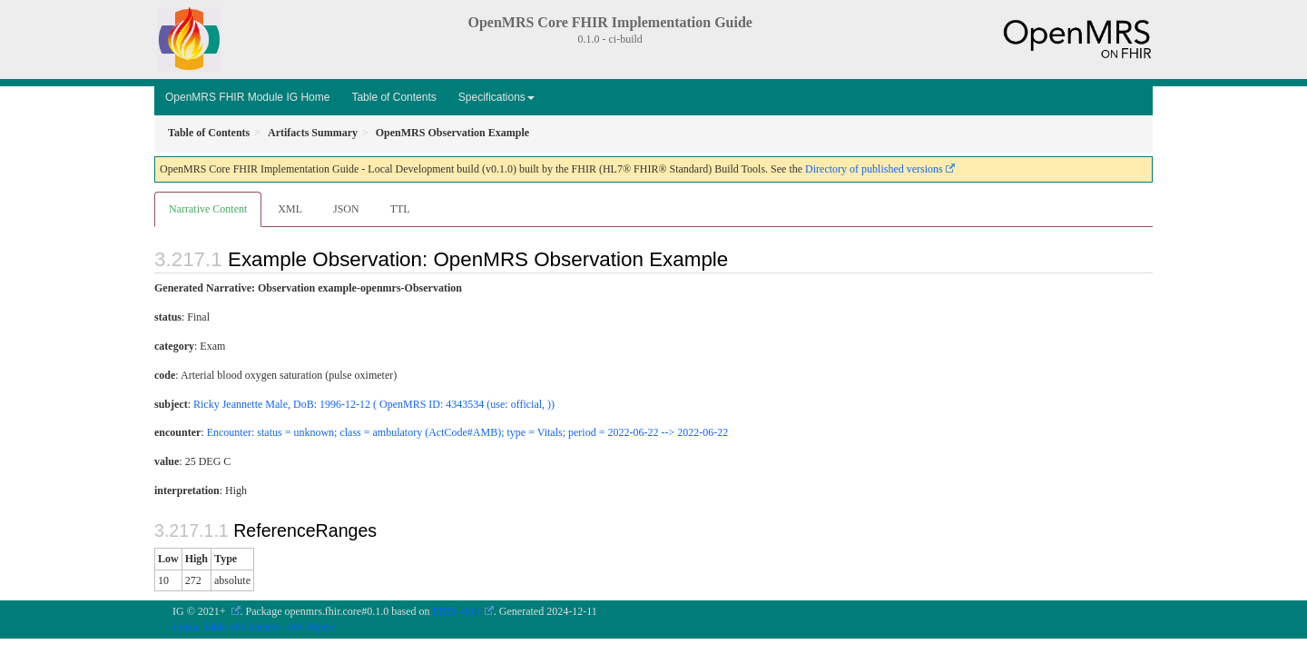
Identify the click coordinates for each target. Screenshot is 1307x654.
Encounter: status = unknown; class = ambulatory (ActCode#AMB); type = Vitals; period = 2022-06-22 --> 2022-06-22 (467, 432)
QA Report (311, 626)
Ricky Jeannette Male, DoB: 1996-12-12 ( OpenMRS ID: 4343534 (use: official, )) (374, 404)
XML (290, 209)
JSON (346, 209)
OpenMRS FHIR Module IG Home (247, 97)
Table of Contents (393, 97)
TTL (400, 209)
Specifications (496, 97)
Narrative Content (208, 209)
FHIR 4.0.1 (457, 611)
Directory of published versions (874, 169)
